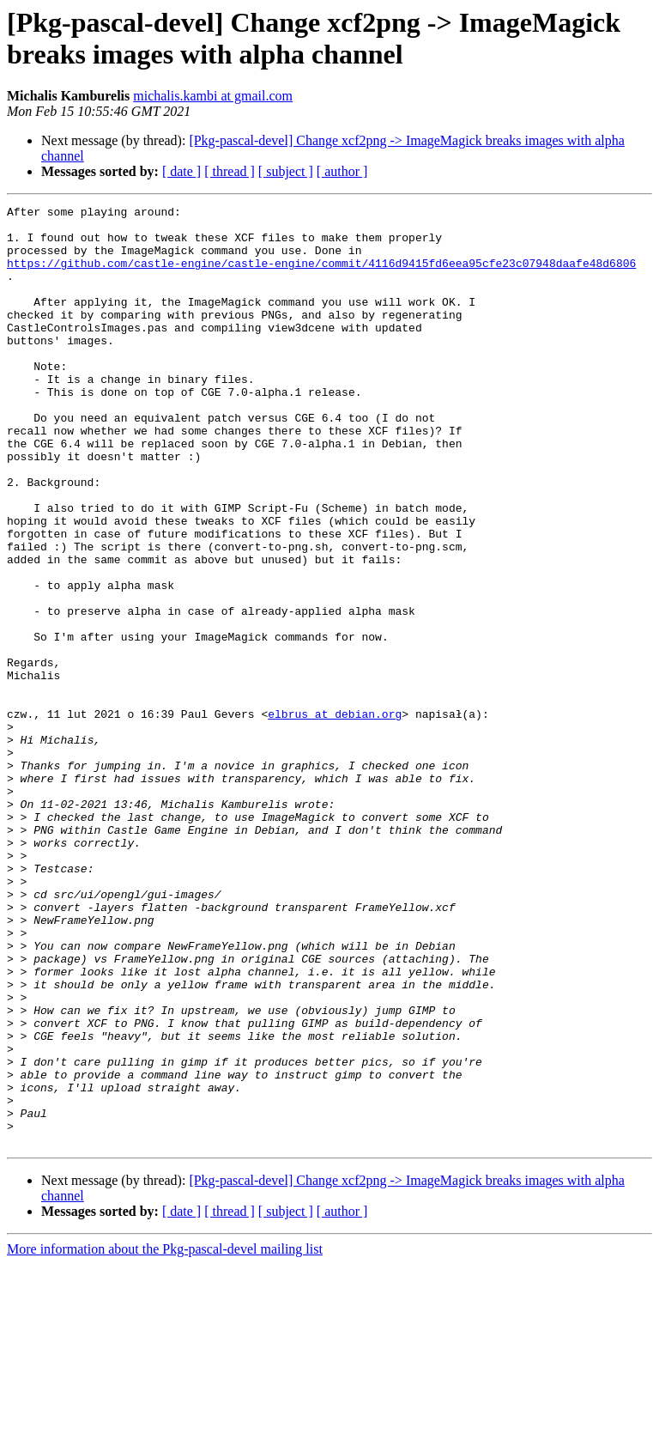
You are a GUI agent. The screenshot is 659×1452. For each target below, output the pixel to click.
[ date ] (181, 171)
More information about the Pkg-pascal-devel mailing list (165, 1437)
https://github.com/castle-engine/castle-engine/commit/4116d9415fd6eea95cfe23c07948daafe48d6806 (321, 275)
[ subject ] (285, 171)
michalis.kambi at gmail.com (213, 95)
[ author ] (342, 171)
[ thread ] (229, 171)
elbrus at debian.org (335, 816)
